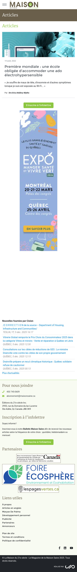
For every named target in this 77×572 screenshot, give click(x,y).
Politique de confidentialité (16, 540)
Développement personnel (16, 515)
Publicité (6, 519)
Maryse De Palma (11, 511)
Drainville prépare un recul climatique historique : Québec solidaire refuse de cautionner (37, 363)
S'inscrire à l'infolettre (38, 105)
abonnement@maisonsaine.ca (21, 396)
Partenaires (8, 522)
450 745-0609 (13, 392)
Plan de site (8, 533)
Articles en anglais (11, 508)
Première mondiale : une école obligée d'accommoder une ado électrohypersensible (33, 70)
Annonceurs (8, 526)
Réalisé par (59, 567)
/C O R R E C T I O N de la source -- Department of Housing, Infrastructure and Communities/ (33, 327)
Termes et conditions (13, 537)
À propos (6, 504)
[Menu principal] (4, 4)
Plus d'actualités (10, 373)
